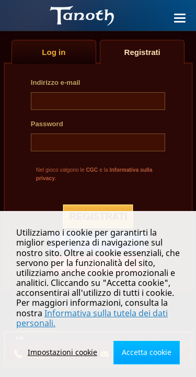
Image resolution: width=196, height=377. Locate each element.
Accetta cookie (146, 352)
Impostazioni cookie (62, 352)
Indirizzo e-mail (55, 82)
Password (47, 124)
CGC (92, 170)
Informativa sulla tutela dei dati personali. (92, 318)
